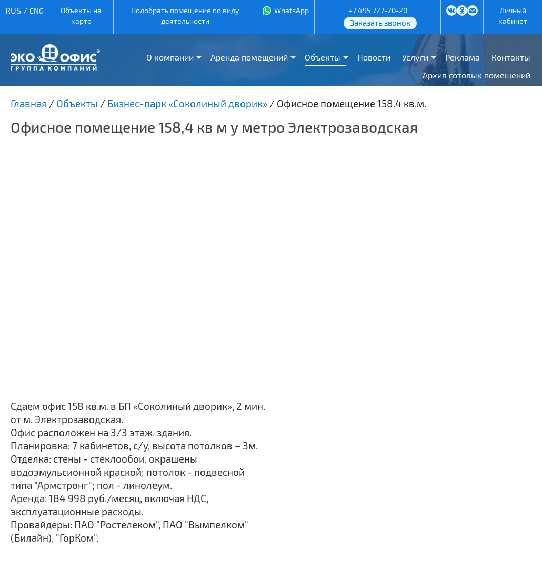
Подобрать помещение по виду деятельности (185, 15)
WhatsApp (291, 10)
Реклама (462, 57)
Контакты (510, 57)
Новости (373, 57)
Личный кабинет (512, 15)
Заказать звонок (380, 22)
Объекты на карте (81, 15)
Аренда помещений (249, 57)
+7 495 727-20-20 (377, 10)
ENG (36, 10)
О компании (170, 57)
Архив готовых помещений (476, 75)
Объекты (322, 57)
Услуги (415, 57)
